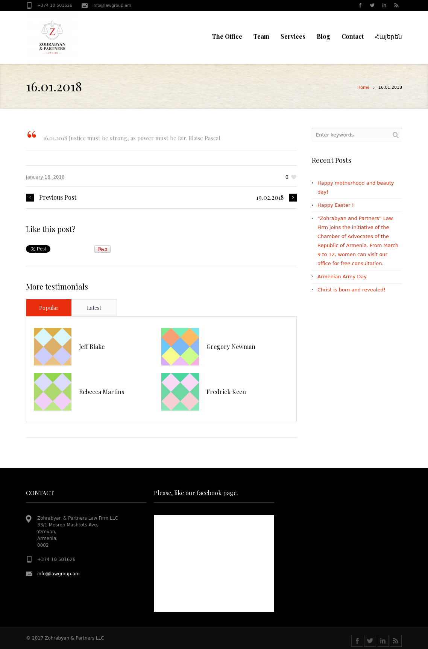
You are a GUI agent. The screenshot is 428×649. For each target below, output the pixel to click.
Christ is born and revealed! (351, 290)
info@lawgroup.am (112, 5)
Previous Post (57, 197)
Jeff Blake (92, 346)
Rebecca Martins (101, 392)
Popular (49, 307)
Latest (94, 307)
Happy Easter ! (335, 205)
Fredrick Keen (226, 392)
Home (363, 87)
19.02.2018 (270, 197)
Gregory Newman (230, 346)
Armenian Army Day (342, 276)
